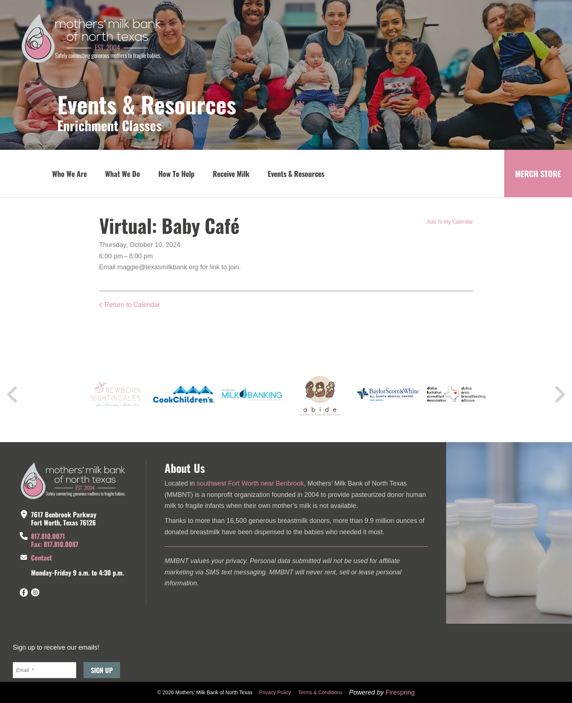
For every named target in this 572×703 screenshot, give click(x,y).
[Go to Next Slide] (559, 395)
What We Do (122, 173)
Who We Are (69, 173)
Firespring (400, 692)
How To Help (176, 173)
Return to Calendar (132, 304)
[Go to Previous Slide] (13, 395)
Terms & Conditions (320, 692)
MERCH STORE (538, 173)
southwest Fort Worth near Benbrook (250, 483)
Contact (41, 557)
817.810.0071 (48, 536)
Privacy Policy (275, 692)
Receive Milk (231, 173)
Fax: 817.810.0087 (54, 544)
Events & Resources (296, 173)
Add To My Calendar (450, 222)
